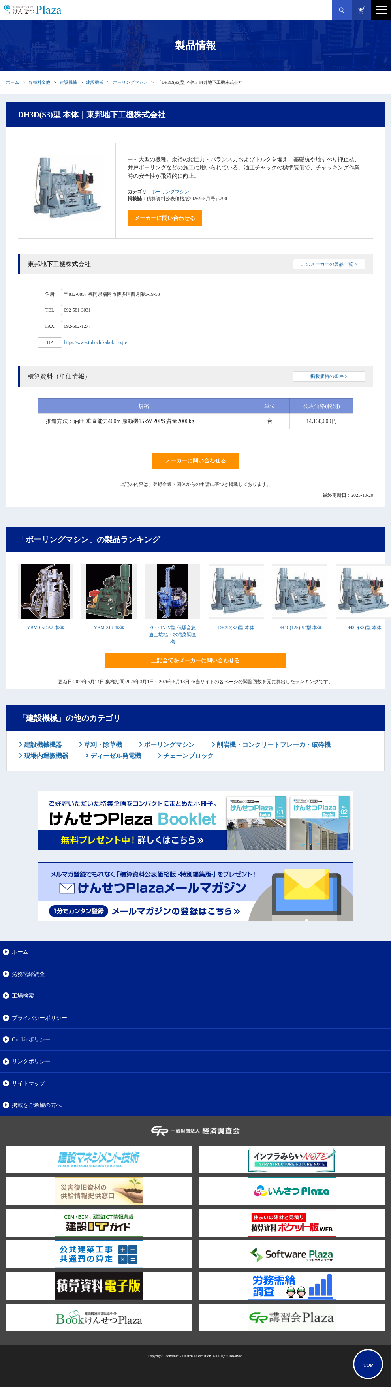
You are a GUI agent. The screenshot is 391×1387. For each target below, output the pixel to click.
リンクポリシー (31, 1061)
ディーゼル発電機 (115, 755)
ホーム (12, 82)
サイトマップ (28, 1083)
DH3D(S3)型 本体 (363, 627)
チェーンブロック (188, 755)
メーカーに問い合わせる (164, 218)
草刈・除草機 (102, 744)
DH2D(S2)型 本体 (236, 627)
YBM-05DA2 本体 (45, 627)
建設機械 (68, 82)
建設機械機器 (42, 744)
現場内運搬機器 (45, 755)
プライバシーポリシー (39, 1018)
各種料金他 (39, 82)
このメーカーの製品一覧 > (329, 264)
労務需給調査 (28, 974)
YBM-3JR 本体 (109, 627)
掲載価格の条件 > (329, 376)
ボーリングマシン (130, 82)
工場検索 (23, 995)
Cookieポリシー (31, 1039)
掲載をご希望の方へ (37, 1105)
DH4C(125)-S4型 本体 (300, 627)
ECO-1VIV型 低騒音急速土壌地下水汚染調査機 (172, 635)
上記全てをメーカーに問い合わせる (195, 660)
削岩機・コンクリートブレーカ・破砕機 (273, 744)
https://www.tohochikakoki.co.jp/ (95, 342)
